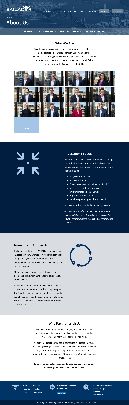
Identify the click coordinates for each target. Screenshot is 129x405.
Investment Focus (47, 31)
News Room (92, 11)
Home (9, 17)
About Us (47, 11)
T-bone (93, 403)
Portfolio (67, 11)
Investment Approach (70, 31)
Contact (104, 11)
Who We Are (29, 31)
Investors (78, 11)
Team (56, 11)
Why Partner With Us (96, 31)
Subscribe (117, 11)
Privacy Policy (70, 403)
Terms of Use (80, 403)
